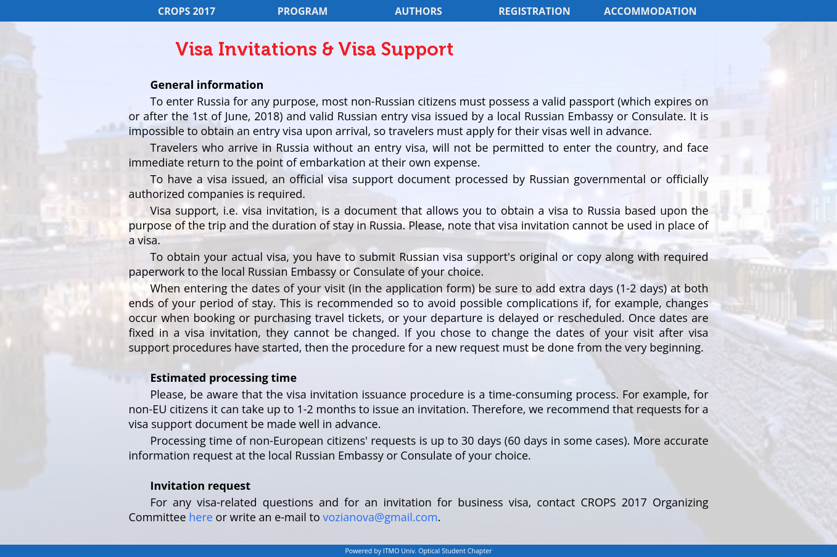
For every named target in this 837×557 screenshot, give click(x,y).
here (201, 517)
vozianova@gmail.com (380, 517)
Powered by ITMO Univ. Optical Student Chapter (418, 551)
